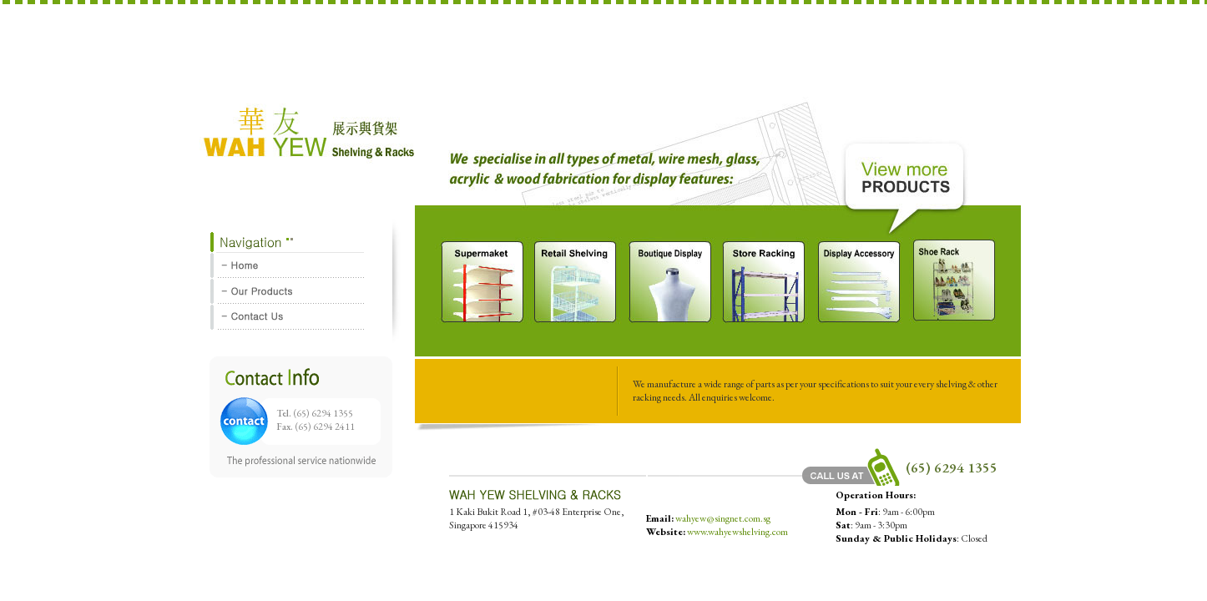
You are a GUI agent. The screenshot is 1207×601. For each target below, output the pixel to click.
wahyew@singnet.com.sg (722, 518)
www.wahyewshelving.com (737, 531)
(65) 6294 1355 (323, 413)
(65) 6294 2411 (325, 426)
